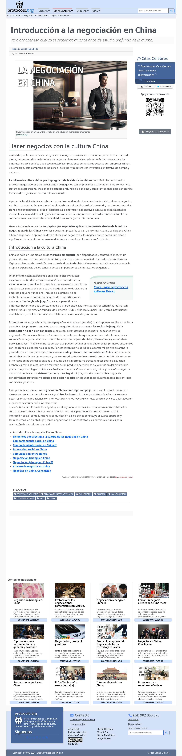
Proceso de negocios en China (27, 684)
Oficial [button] (82, 10)
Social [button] (43, 10)
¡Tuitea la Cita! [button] (164, 86)
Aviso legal (73, 729)
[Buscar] (153, 10)
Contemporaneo (25, 498)
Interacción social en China (109, 684)
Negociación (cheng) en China (27, 601)
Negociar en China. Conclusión (150, 643)
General (101, 494)
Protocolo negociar (27, 494)
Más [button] (95, 10)
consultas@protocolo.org (82, 719)
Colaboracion (118, 494)
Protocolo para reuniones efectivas (150, 684)
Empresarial (85, 494)
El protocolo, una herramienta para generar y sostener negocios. (25, 646)
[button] (71, 95)
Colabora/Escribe (76, 735)
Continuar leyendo (28, 620)
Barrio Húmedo (105, 729)
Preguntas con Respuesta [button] (155, 132)
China (52, 498)
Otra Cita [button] (146, 86)
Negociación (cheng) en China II (111, 601)
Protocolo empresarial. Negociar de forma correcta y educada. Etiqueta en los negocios (111, 647)
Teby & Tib (102, 732)
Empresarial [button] (62, 10)
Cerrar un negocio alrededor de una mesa (152, 601)
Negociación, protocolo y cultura (69, 643)
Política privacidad (77, 732)
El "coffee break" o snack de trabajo (66, 684)
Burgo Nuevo (104, 738)
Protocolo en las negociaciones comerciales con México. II (70, 604)
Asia (42, 498)
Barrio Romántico (106, 735)
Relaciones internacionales (58, 494)
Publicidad (133, 719)
